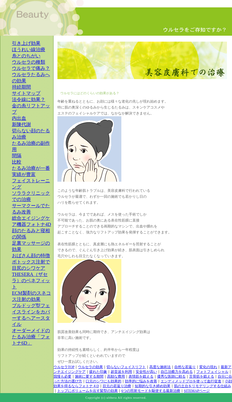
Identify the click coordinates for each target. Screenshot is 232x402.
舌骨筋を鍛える (201, 376)
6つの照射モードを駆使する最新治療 (150, 391)
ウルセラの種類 (28, 62)
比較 (16, 161)
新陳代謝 (21, 124)
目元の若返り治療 (117, 386)
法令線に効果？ (28, 99)
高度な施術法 (160, 367)
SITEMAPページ (197, 391)
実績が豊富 (24, 174)
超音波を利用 (121, 372)
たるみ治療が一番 (31, 168)
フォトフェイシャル (212, 372)
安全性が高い (146, 372)
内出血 (19, 118)
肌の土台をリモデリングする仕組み (202, 386)
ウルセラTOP (64, 367)
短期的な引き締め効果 (152, 386)
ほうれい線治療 (28, 49)
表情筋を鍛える (140, 376)
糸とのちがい (26, 55)
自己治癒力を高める (177, 372)
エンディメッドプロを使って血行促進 (191, 381)
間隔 (16, 155)
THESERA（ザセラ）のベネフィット (31, 280)
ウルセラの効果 (90, 367)
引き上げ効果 (26, 43)
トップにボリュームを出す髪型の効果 (87, 391)
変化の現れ (208, 367)
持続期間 (21, 86)
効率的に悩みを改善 (141, 381)
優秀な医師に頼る (171, 376)
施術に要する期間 (89, 376)
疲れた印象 (98, 372)
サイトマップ (26, 93)
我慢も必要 (62, 376)
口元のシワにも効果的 (103, 381)
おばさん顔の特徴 (31, 255)
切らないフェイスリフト (126, 367)
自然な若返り (185, 367)
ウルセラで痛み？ (31, 68)
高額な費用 (116, 376)
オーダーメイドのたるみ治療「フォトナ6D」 (31, 337)
